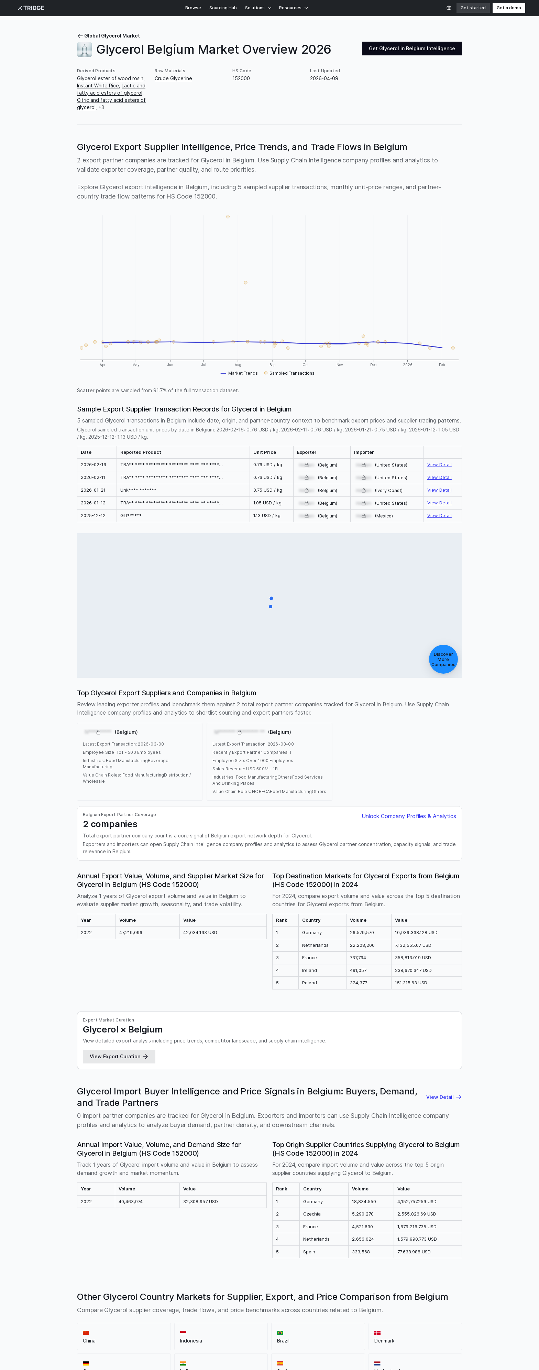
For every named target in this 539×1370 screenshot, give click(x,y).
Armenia (164, 1082)
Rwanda (343, 1104)
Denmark (221, 1053)
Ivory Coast (229, 1089)
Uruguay (109, 1082)
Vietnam (396, 1075)
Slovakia (381, 1068)
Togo (400, 1068)
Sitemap (97, 1321)
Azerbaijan (372, 1075)
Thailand (125, 1060)
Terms (76, 1321)
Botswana (224, 1075)
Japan (145, 1068)
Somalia (417, 1104)
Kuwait (223, 1097)
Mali (109, 1104)
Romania (147, 1060)
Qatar (324, 1104)
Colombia (435, 1053)
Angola (184, 1082)
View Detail (439, 299)
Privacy (56, 1321)
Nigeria (196, 1104)
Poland (104, 1060)
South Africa (246, 1060)
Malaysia (326, 1053)
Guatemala (433, 1089)
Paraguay (332, 1075)
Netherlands (300, 1053)
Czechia (86, 1068)
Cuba (278, 1089)
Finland (366, 1060)
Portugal (192, 1068)
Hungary (316, 1068)
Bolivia (402, 1082)
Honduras (88, 1097)
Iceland (110, 1097)
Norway (86, 1075)
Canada (168, 1060)
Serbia (284, 1075)
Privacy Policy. (29, 1360)
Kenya (442, 1060)
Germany (243, 1053)
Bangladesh (291, 1082)
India (262, 1053)
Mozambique (150, 1104)
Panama (307, 1104)
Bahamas (200, 1075)
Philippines (270, 1068)
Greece (106, 1075)
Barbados (265, 1082)
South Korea (215, 1060)
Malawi (124, 1104)
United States (355, 1053)
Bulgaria (189, 1060)
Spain (276, 1053)
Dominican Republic (309, 1089)
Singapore (275, 1060)
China (161, 1053)
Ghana (371, 1089)
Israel (127, 1082)
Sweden (294, 1068)
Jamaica (130, 1097)
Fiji (359, 1089)
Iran (444, 1068)
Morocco (380, 1097)
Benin (385, 1082)
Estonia (266, 1075)
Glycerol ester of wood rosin (110, 78)
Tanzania (160, 1111)
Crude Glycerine (173, 78)
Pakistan (338, 1068)
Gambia (390, 1089)
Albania (144, 1082)
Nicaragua (218, 1104)
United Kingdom (116, 1068)
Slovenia (87, 1082)
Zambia (230, 1111)
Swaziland (116, 1111)
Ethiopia (343, 1089)
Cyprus (247, 1075)
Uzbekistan (206, 1111)
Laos (268, 1097)
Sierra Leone (369, 1104)
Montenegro (430, 1097)
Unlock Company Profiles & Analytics (409, 514)
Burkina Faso (322, 1082)
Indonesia (182, 1053)
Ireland (163, 1075)
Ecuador (360, 1068)
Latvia (348, 1060)
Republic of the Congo (186, 1089)
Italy (417, 1053)
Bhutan (420, 1082)
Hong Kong (167, 1068)
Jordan (150, 1097)
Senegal (396, 1104)
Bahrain (348, 1082)
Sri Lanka (286, 1097)
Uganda (182, 1111)
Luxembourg (353, 1097)
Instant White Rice (98, 85)
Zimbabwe (253, 1111)
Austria (145, 1075)
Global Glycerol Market (108, 36)
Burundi (367, 1082)
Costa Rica (257, 1089)
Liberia (307, 1097)
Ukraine (385, 1060)
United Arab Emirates (314, 1060)
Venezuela (307, 1075)
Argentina (421, 1060)
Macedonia (89, 1104)
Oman (288, 1104)
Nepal (239, 1104)
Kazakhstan (247, 1097)
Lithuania (245, 1068)
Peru (401, 1060)
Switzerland (218, 1068)
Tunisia (439, 1075)
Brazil (202, 1053)
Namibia (176, 1104)
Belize (438, 1082)
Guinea (410, 1089)
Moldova (404, 1097)
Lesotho (326, 1097)
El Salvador (89, 1111)
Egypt (181, 1075)
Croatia (126, 1075)
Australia (418, 1075)
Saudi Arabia (423, 1068)
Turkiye (401, 1053)
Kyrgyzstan (174, 1097)
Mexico (85, 1060)
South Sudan (443, 1104)
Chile (352, 1075)
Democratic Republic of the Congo (117, 1089)
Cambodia (201, 1097)
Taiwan (139, 1111)
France (382, 1053)
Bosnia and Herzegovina (223, 1082)
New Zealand (264, 1104)
